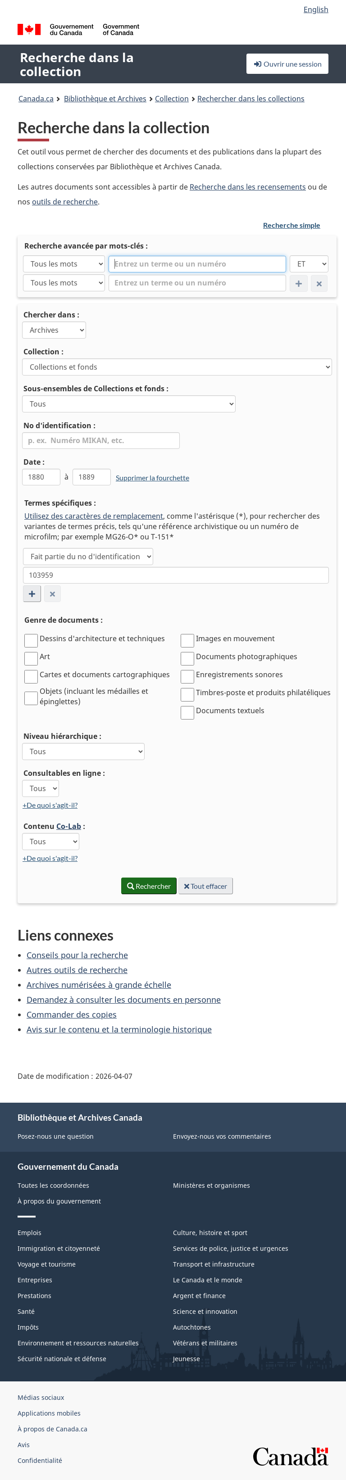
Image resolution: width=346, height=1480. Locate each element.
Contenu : (54, 826)
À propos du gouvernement (59, 1201)
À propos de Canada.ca (52, 1429)
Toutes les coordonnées (53, 1185)
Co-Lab (68, 826)
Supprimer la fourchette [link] (152, 477)
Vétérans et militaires (205, 1343)
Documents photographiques (246, 656)
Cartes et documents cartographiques (105, 674)
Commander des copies (72, 1014)
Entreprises (35, 1280)
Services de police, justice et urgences (230, 1248)
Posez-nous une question (56, 1136)
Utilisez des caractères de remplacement (93, 516)
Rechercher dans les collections (251, 99)
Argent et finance (199, 1295)
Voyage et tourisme (47, 1264)
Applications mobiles (49, 1413)
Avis (24, 1444)
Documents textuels (230, 710)
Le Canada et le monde (207, 1280)
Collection (172, 99)
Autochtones (192, 1327)
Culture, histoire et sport (210, 1232)
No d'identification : (59, 425)
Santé (26, 1311)
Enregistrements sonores (239, 674)
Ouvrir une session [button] (287, 63)
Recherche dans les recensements (248, 187)
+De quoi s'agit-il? (50, 805)
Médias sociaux (41, 1397)
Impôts (28, 1327)
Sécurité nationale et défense (62, 1358)
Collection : (43, 352)
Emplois (29, 1232)
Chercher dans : (51, 315)
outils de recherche (65, 202)
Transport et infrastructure (214, 1264)
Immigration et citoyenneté (59, 1248)
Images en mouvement (235, 638)
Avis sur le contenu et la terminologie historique (119, 1029)
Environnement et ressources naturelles (78, 1343)
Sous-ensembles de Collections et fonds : (95, 389)
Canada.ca (36, 99)
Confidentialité (40, 1460)
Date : (34, 462)
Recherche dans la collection (77, 64)
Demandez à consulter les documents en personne (124, 999)
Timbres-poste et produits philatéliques (263, 692)
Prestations (34, 1295)
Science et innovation (205, 1311)
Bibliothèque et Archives (105, 99)
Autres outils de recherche (77, 969)
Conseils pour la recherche (77, 955)
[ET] (309, 263)
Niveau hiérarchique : (62, 736)
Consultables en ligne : (64, 773)
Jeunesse (186, 1358)
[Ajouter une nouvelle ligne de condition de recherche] (32, 593)
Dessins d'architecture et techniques (102, 638)
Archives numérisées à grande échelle (99, 984)
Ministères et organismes (211, 1185)
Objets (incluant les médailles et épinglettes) (94, 696)
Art (45, 656)
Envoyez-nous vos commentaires (222, 1136)
